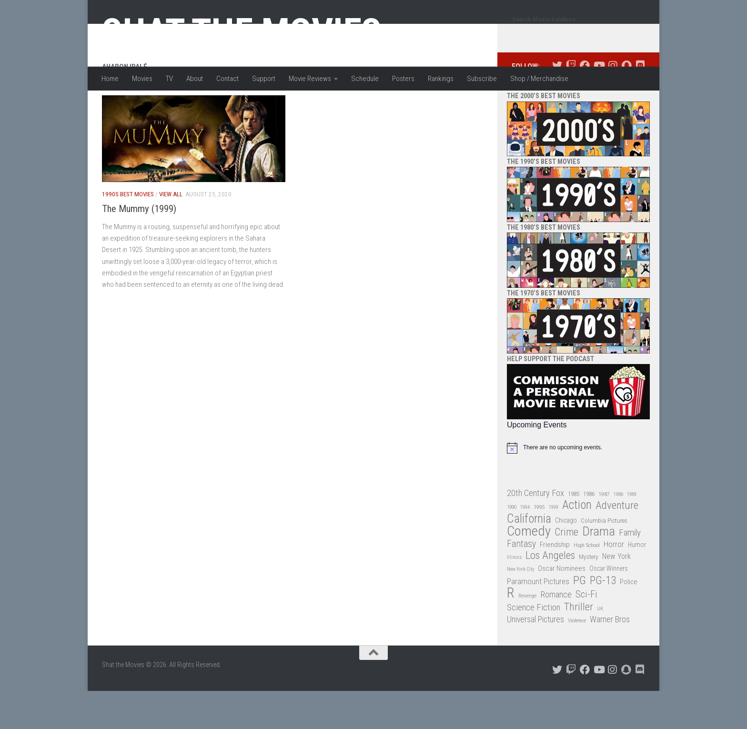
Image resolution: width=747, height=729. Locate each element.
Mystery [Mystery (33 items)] (588, 594)
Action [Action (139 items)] (577, 543)
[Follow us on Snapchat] (626, 104)
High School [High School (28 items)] (587, 583)
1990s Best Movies (128, 232)
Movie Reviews (310, 78)
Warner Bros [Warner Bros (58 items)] (610, 657)
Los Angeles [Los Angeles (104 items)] (550, 593)
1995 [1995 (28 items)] (539, 545)
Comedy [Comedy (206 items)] (529, 569)
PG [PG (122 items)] (579, 618)
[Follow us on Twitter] (557, 104)
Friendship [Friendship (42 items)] (555, 582)
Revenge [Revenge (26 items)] (527, 634)
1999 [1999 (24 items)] (553, 545)
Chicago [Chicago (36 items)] (566, 558)
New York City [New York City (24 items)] (520, 607)
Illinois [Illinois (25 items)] (514, 595)
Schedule (365, 78)
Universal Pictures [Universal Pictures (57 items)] (535, 657)
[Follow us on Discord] (640, 104)
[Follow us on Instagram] (612, 104)
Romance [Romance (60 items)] (556, 633)
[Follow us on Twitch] (571, 104)
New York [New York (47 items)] (616, 594)
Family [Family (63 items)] (630, 571)
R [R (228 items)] (511, 631)
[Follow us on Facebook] (585, 104)
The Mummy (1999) (139, 247)
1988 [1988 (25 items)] (618, 532)
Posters (403, 78)
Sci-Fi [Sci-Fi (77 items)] (586, 632)
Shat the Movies (242, 32)
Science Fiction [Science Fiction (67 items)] (533, 645)
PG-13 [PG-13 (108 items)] (603, 619)
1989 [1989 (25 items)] (631, 532)
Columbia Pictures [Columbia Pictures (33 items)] (604, 558)
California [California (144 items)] (529, 556)
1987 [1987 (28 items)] (604, 532)
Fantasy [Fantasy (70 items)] (521, 582)
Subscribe (482, 78)
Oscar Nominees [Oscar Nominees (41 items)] (561, 606)
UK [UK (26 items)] (600, 647)
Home (110, 78)
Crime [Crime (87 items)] (566, 570)
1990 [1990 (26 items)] (511, 545)
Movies (142, 78)
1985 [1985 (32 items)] (573, 532)
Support (263, 78)
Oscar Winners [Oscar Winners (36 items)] (608, 606)
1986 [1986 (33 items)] (589, 532)
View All (170, 232)
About (194, 78)
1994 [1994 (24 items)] (525, 545)
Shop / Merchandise (539, 78)
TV (169, 78)
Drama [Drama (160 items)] (598, 569)
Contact (227, 78)
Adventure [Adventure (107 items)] (617, 543)
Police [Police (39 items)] (628, 620)
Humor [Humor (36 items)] (637, 583)
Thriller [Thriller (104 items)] (578, 645)
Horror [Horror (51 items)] (614, 582)
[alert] (578, 486)
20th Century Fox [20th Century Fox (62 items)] (535, 531)
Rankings (441, 78)
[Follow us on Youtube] (599, 104)
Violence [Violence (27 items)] (577, 658)
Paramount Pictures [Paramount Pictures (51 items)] (538, 619)
